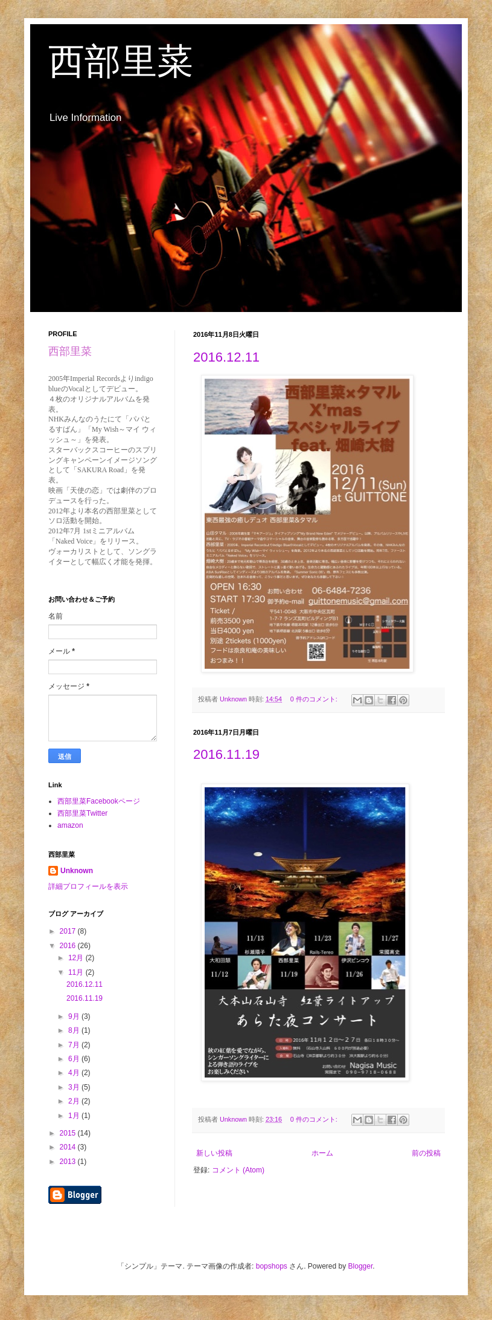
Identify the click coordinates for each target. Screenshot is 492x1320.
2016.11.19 (226, 754)
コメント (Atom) (238, 1170)
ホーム (322, 1153)
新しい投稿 (214, 1153)
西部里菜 (120, 61)
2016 (69, 945)
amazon (70, 825)
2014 (69, 1147)
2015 (69, 1133)
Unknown (76, 870)
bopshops (271, 1266)
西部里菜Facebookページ (98, 801)
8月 (74, 1030)
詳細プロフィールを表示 (88, 886)
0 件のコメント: (314, 699)
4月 (74, 1072)
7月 (74, 1045)
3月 (74, 1087)
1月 (74, 1115)
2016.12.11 (226, 357)
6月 (74, 1059)
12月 (77, 958)
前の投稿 (426, 1153)
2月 (74, 1101)
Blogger (360, 1266)
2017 (69, 931)
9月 (74, 1016)
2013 (69, 1161)
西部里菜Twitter (82, 813)
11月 (77, 972)
